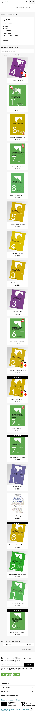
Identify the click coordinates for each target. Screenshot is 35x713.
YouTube (10, 674)
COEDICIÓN (7, 31)
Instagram (18, 674)
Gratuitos (6, 26)
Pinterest (14, 674)
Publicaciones (7, 38)
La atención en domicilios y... (17, 574)
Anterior (6, 645)
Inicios (6, 20)
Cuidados (6, 40)
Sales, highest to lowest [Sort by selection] (17, 51)
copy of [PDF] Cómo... (17, 166)
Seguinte (29, 645)
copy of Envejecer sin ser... (17, 370)
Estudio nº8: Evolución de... (17, 137)
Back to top (27, 649)
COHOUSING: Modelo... (17, 253)
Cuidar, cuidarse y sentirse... (17, 603)
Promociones (7, 24)
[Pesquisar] (22, 7)
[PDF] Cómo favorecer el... (17, 341)
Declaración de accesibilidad (10, 700)
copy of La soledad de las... (17, 312)
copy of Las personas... (17, 399)
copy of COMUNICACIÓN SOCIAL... (17, 108)
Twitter (7, 674)
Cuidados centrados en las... (17, 195)
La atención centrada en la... (17, 283)
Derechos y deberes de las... (17, 545)
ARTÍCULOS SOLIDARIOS (11, 35)
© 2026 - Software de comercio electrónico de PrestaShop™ (15, 710)
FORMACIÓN (7, 33)
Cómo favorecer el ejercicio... (17, 457)
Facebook (3, 674)
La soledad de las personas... (17, 224)
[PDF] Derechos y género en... (17, 80)
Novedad (6, 28)
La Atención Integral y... (17, 486)
